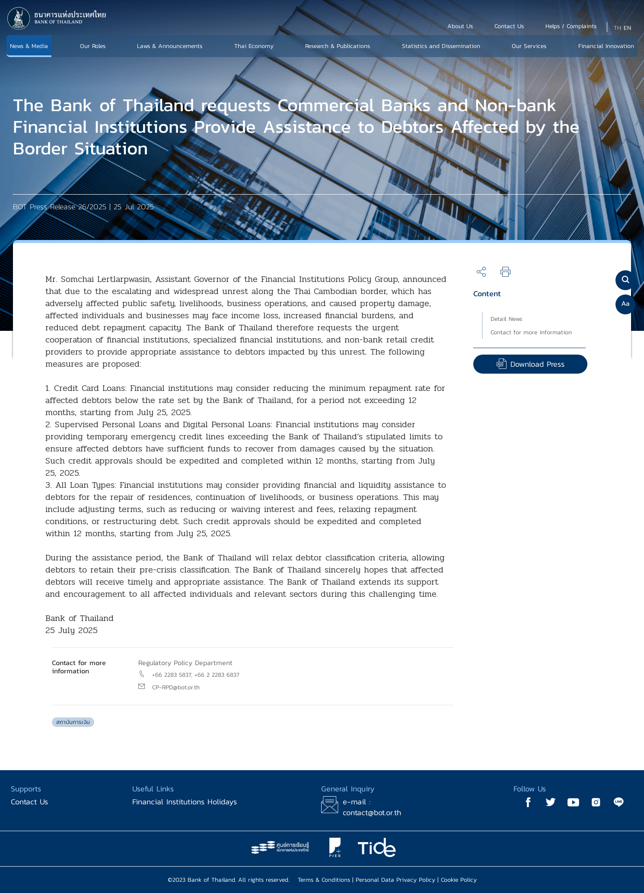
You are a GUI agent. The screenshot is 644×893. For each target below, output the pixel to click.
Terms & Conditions (324, 879)
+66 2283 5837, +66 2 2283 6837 (195, 674)
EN (627, 27)
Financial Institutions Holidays (184, 801)
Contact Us (29, 801)
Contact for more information (531, 332)
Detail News (506, 318)
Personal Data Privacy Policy (395, 879)
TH (617, 27)
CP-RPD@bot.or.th (176, 687)
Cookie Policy (459, 879)
